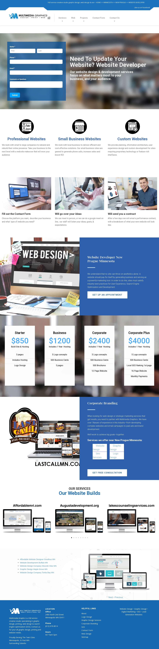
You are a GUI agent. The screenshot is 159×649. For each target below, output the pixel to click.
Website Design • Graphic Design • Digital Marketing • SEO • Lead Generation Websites (134, 612)
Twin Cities (30, 637)
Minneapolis (14, 640)
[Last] (50, 51)
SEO (83, 627)
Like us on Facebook (142, 7)
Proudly (12, 637)
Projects (84, 18)
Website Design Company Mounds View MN (38, 566)
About (83, 613)
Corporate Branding (89, 623)
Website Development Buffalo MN (34, 563)
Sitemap (84, 637)
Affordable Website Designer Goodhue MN (37, 559)
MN (27, 640)
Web (73, 18)
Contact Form (99, 18)
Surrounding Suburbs (17, 643)
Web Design (86, 634)
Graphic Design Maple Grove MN (33, 569)
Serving (19, 637)
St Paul (23, 640)
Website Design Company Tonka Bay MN (37, 573)
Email (15, 68)
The (24, 637)
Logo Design (86, 617)
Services (62, 18)
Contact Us (115, 18)
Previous (119, 597)
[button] (107, 294)
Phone (15, 57)
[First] (22, 51)
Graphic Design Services (91, 620)
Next (110, 597)
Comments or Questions (18, 79)
